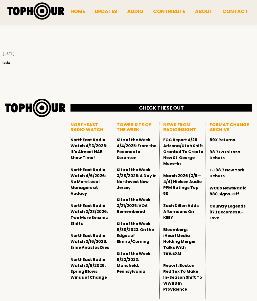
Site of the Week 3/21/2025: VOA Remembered (133, 205)
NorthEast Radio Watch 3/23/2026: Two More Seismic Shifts (89, 214)
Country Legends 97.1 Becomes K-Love (228, 212)
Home (77, 11)
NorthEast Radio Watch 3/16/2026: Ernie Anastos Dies (89, 241)
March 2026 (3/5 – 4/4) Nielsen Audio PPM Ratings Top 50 (182, 184)
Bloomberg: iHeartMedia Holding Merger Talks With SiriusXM (179, 241)
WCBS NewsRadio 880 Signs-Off (228, 191)
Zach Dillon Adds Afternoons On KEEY (181, 211)
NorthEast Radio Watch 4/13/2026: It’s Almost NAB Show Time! (88, 149)
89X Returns (222, 140)
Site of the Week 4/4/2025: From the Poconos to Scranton (136, 149)
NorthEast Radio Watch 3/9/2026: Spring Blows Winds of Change (88, 268)
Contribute (169, 11)
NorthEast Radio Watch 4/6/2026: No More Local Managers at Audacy (88, 181)
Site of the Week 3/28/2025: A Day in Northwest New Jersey (137, 178)
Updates (106, 11)
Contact (235, 11)
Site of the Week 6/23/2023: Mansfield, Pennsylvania (133, 262)
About (203, 11)
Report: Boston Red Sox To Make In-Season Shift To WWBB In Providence (182, 277)
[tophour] (35, 11)
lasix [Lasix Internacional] (6, 63)
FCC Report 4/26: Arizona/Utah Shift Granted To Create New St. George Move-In (183, 151)
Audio (135, 11)
